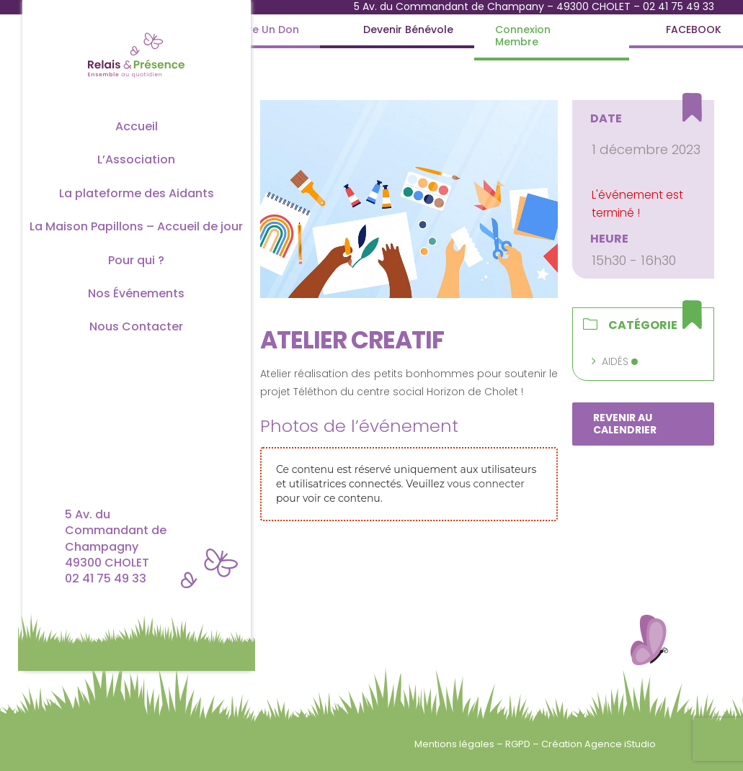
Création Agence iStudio (598, 744)
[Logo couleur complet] (136, 31)
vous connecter (486, 483)
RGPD (519, 744)
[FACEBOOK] (693, 29)
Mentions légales (455, 744)
